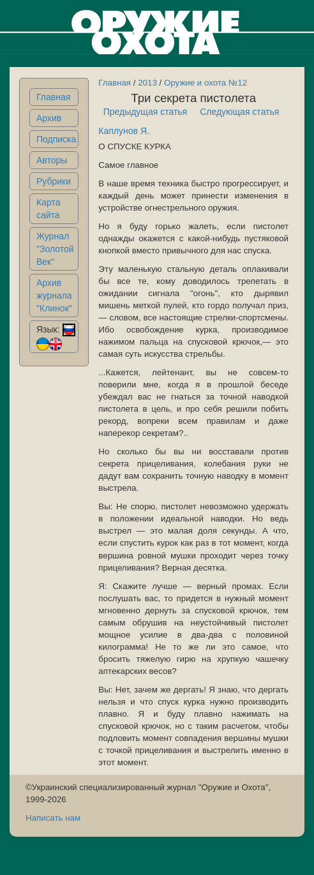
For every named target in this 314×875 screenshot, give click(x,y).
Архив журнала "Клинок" (54, 295)
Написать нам (53, 818)
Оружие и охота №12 (205, 82)
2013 (147, 82)
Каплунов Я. (123, 131)
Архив (48, 118)
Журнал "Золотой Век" (55, 249)
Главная (53, 97)
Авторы (51, 160)
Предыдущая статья (145, 112)
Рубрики (53, 181)
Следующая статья (239, 112)
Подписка (56, 139)
